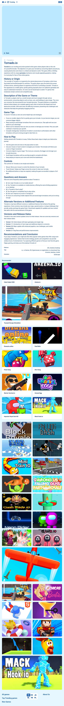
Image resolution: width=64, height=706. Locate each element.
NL (28, 698)
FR (32, 698)
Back (6, 53)
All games (5, 694)
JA (35, 695)
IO (4, 60)
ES (32, 695)
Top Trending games (9, 698)
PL (35, 698)
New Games (6, 702)
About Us (46, 694)
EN (28, 695)
